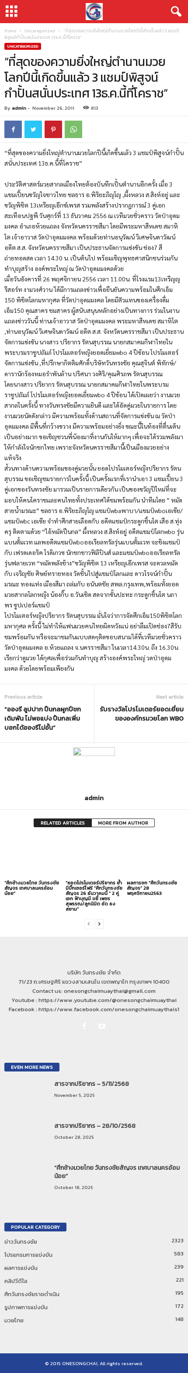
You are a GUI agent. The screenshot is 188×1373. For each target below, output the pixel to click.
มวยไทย (14, 1320)
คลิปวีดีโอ (16, 1281)
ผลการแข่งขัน (21, 1268)
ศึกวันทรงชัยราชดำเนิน (31, 1294)
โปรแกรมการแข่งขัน (28, 1255)
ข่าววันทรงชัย (20, 1242)
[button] (174, 11)
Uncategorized (39, 31)
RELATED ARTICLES (63, 822)
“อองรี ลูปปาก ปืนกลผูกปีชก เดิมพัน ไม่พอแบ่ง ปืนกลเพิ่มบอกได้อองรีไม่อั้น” (42, 718)
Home (10, 31)
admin (19, 107)
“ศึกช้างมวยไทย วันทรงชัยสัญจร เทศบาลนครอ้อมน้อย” (31, 888)
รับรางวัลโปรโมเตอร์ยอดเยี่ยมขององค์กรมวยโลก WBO (142, 713)
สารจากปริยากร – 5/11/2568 (91, 1084)
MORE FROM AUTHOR (123, 822)
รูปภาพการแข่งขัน (26, 1307)
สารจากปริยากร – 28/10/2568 (95, 1125)
